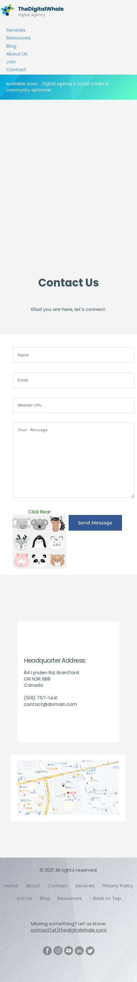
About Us (17, 53)
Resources (18, 37)
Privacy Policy (117, 885)
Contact (16, 69)
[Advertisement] (68, 195)
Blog (11, 46)
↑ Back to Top (105, 898)
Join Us (24, 898)
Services (16, 30)
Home (11, 885)
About (33, 885)
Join (11, 61)
